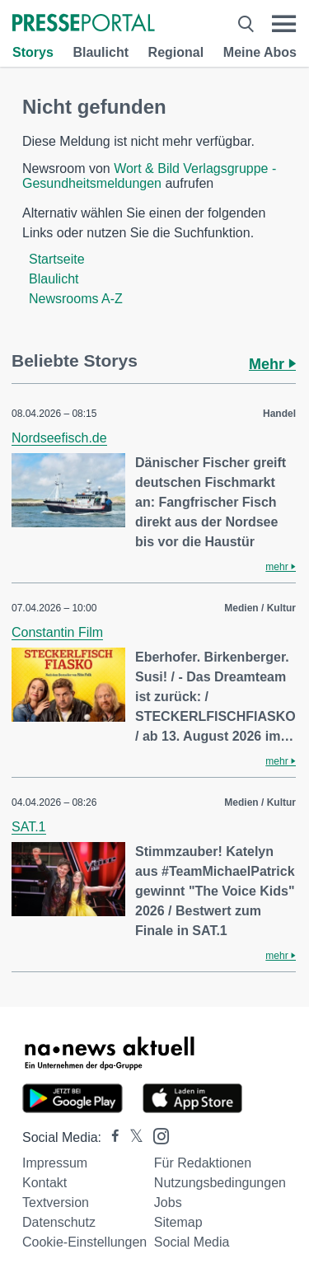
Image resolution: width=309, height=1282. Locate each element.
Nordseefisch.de (59, 438)
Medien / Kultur (260, 608)
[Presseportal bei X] (131, 1137)
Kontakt (44, 1183)
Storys (33, 52)
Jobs (168, 1202)
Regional (176, 52)
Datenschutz (59, 1222)
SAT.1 (29, 827)
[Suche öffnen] (246, 24)
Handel (279, 413)
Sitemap (178, 1222)
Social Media (192, 1242)
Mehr (272, 364)
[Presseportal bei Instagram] (156, 1135)
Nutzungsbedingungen (220, 1183)
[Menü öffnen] (284, 24)
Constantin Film (57, 632)
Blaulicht (101, 52)
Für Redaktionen (202, 1163)
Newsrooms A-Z (76, 299)
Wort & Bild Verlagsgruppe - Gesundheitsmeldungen (149, 175)
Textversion (55, 1202)
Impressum (54, 1163)
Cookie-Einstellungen (84, 1242)
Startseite (57, 259)
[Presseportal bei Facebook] (110, 1137)
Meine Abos (260, 52)
